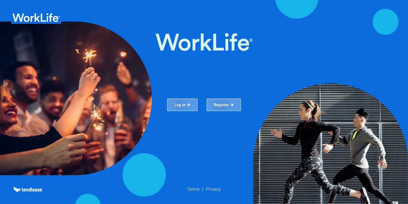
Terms (193, 189)
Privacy (213, 189)
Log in (182, 105)
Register (224, 105)
